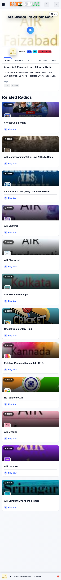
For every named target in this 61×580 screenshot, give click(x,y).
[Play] (30, 30)
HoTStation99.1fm (13, 397)
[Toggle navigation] (3, 4)
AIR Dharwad (11, 226)
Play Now (10, 129)
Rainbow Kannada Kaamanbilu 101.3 (23, 363)
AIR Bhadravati (12, 260)
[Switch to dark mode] (56, 4)
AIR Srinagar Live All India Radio (21, 501)
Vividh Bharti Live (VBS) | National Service (27, 191)
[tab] (7, 60)
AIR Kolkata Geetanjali (16, 294)
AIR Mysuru (10, 432)
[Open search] (46, 4)
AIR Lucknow (11, 466)
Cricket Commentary (15, 122)
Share (54, 14)
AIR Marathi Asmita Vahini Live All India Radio (29, 157)
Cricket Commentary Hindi (18, 329)
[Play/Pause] (10, 576)
